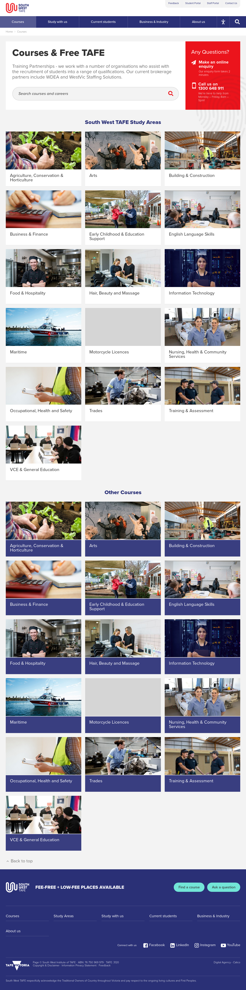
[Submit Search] (172, 93)
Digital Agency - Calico (227, 962)
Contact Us (231, 3)
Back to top (19, 861)
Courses (22, 31)
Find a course (188, 887)
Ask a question (223, 887)
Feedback (173, 3)
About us (13, 931)
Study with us (112, 916)
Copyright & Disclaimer (46, 965)
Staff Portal (213, 3)
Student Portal (193, 3)
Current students (163, 916)
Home (9, 31)
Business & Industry (213, 916)
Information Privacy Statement (79, 965)
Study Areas (64, 916)
